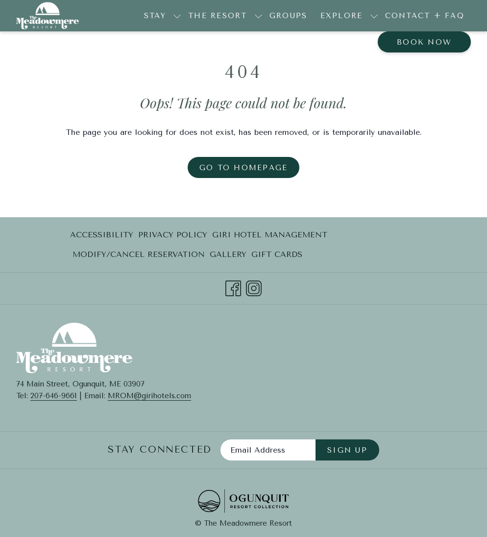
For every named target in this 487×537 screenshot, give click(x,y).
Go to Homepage (243, 167)
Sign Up (347, 450)
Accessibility (101, 234)
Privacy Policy (172, 234)
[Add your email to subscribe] (268, 449)
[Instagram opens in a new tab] (254, 287)
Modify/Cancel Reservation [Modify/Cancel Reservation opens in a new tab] (139, 256)
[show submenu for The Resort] (258, 15)
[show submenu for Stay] (177, 15)
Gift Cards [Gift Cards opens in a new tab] (276, 256)
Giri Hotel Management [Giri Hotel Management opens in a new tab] (269, 237)
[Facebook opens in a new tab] (233, 287)
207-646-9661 (53, 395)
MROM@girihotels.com (149, 395)
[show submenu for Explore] (374, 15)
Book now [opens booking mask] (424, 42)
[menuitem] (288, 15)
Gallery (228, 254)
